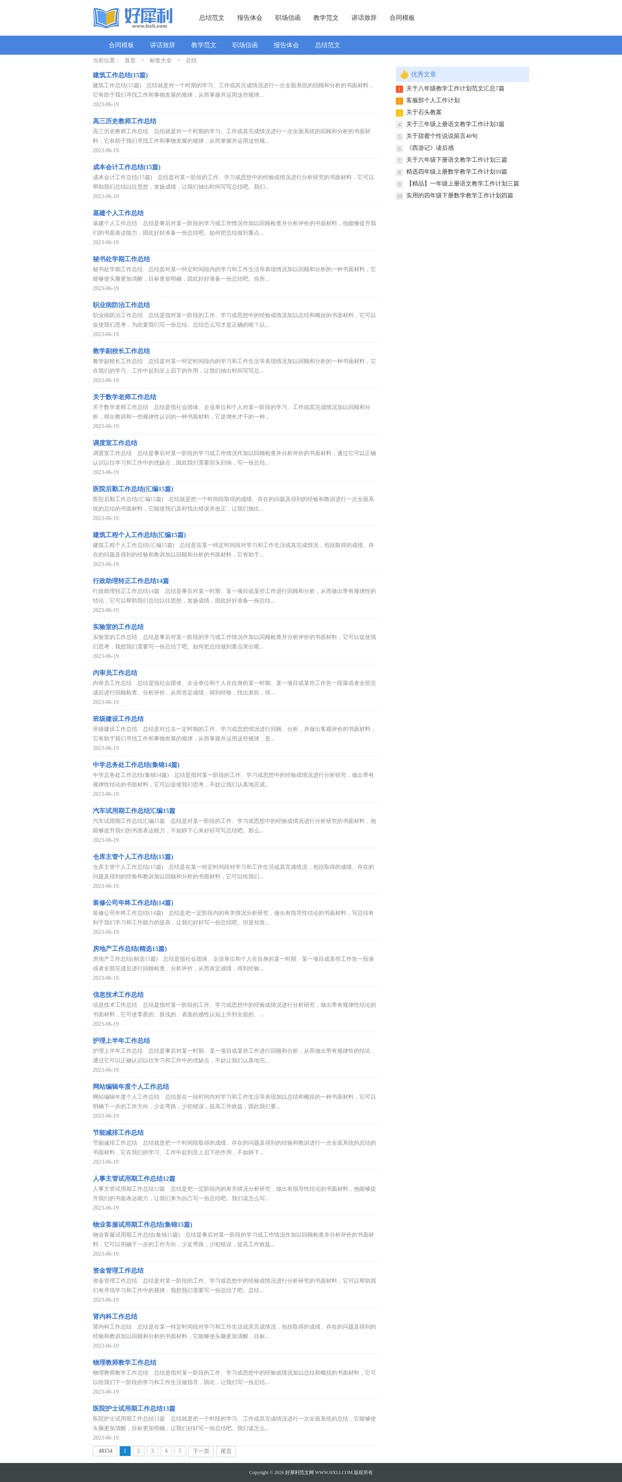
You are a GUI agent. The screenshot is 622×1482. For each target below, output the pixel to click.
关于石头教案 (424, 112)
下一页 (201, 1451)
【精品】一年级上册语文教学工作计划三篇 (462, 183)
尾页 (226, 1451)
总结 (191, 60)
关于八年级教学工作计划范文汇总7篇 (455, 88)
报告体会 (250, 17)
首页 (130, 60)
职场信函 (288, 17)
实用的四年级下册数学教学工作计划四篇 (459, 195)
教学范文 (326, 17)
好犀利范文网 (299, 1472)
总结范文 (212, 17)
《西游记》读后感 (430, 148)
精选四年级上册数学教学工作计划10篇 (456, 171)
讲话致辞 (364, 17)
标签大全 (161, 60)
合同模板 (402, 17)
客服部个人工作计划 (433, 100)
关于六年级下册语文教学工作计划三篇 (456, 160)
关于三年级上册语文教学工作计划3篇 (455, 124)
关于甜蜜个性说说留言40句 (442, 136)
